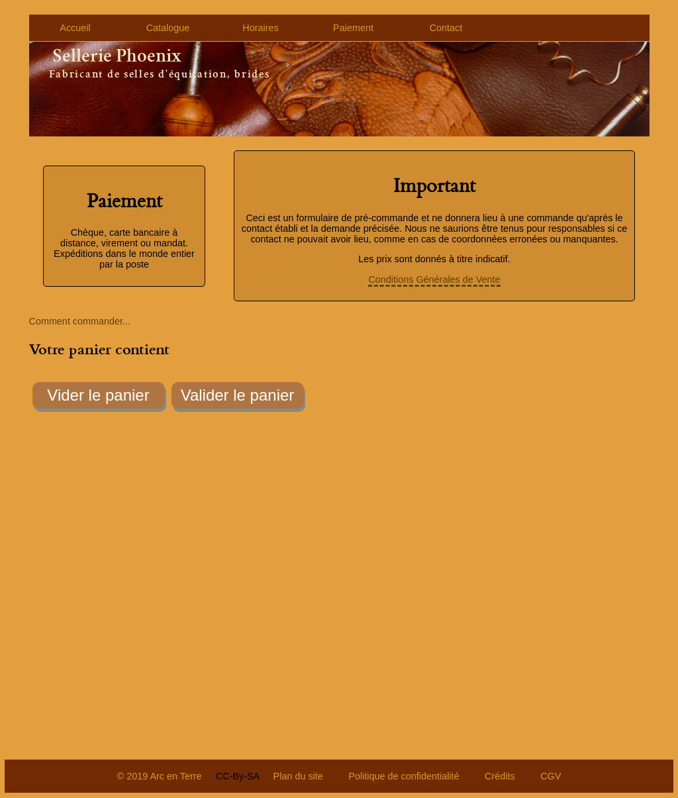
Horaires (260, 28)
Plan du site (298, 776)
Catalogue (168, 28)
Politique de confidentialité (403, 776)
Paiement (353, 28)
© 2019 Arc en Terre (159, 776)
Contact (446, 28)
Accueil (75, 28)
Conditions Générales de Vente (434, 279)
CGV (550, 776)
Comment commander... (80, 321)
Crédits (500, 776)
